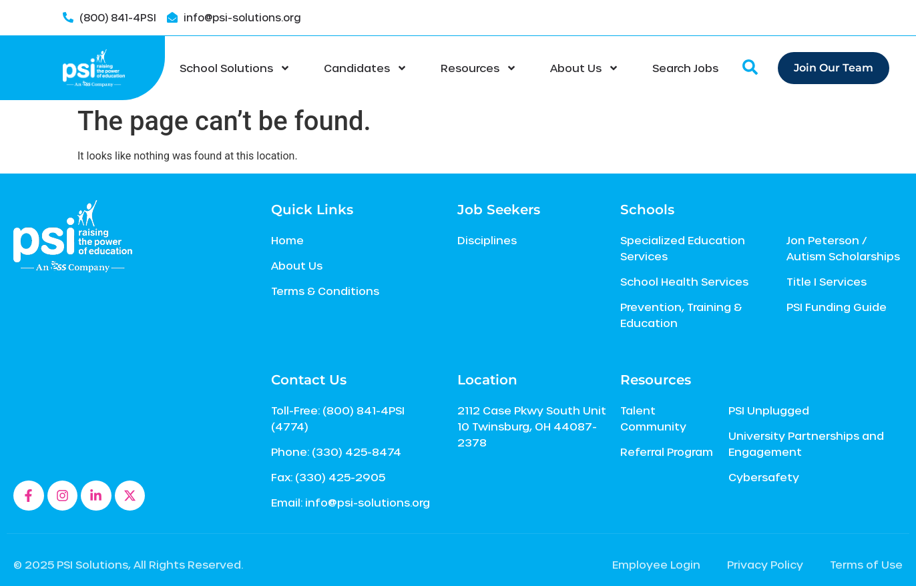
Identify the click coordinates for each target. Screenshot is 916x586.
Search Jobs (685, 67)
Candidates (365, 68)
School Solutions (235, 68)
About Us (584, 68)
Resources (479, 68)
